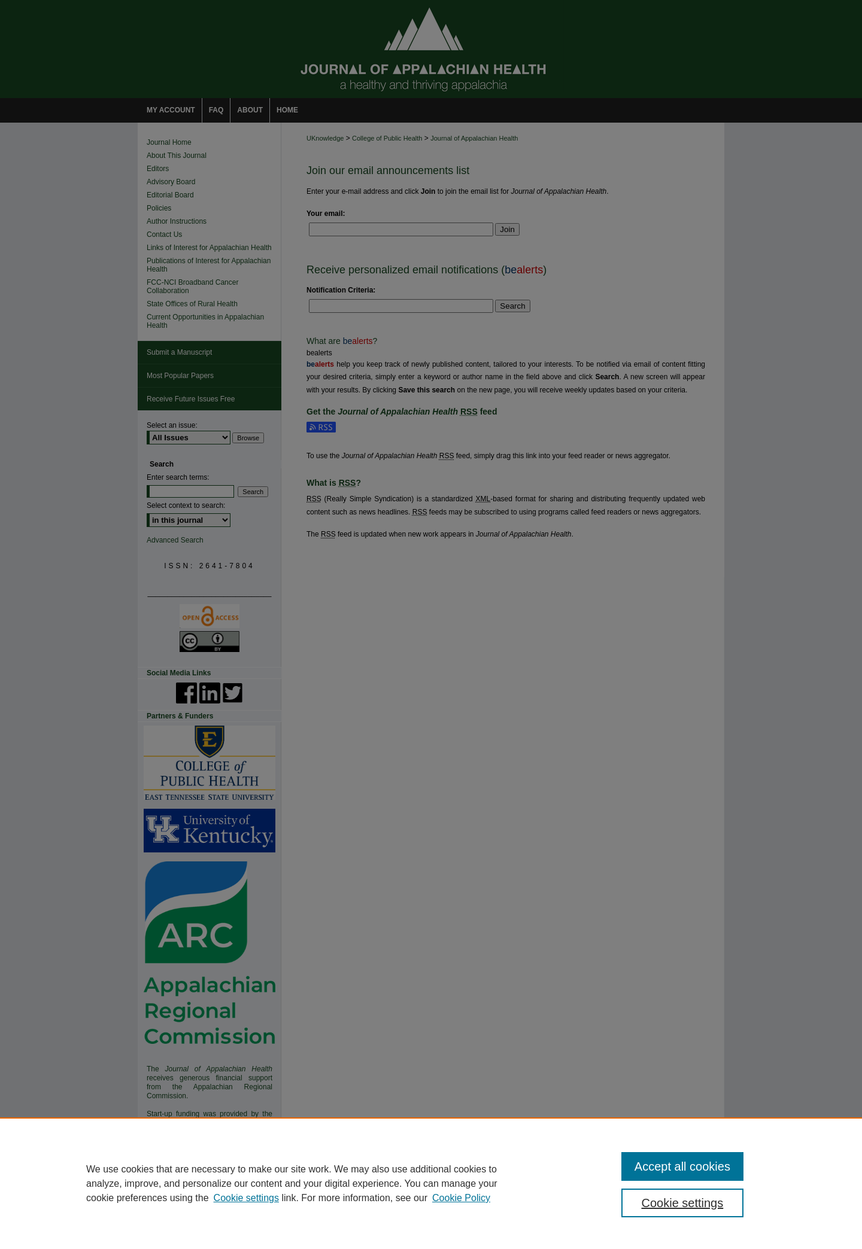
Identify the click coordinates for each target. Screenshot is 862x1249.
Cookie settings (246, 1198)
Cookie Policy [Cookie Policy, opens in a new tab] (461, 1198)
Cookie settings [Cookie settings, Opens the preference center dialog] (683, 1203)
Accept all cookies (682, 1166)
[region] (431, 1183)
